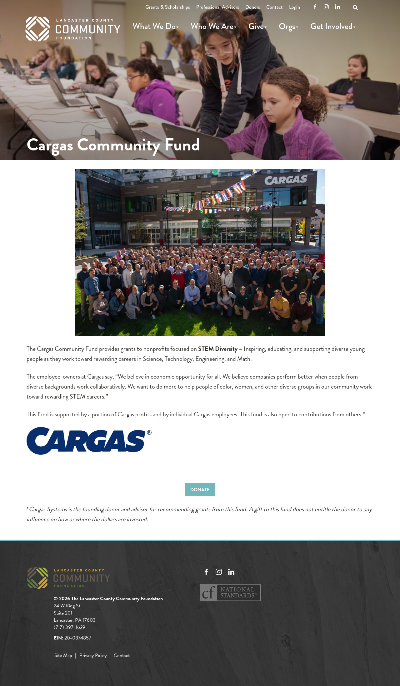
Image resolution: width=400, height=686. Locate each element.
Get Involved (331, 26)
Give (256, 26)
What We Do (154, 26)
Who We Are (212, 26)
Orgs (287, 26)
